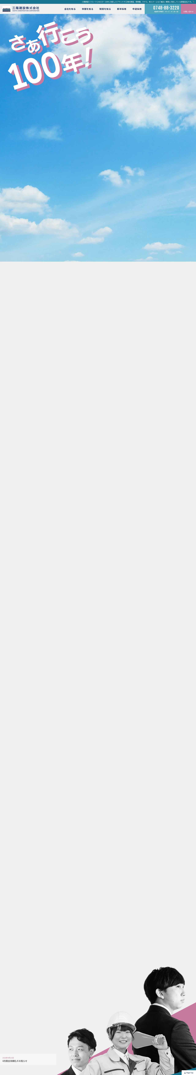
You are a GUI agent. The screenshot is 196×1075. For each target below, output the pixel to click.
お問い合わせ (188, 11)
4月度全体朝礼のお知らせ (14, 1060)
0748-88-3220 (166, 8)
